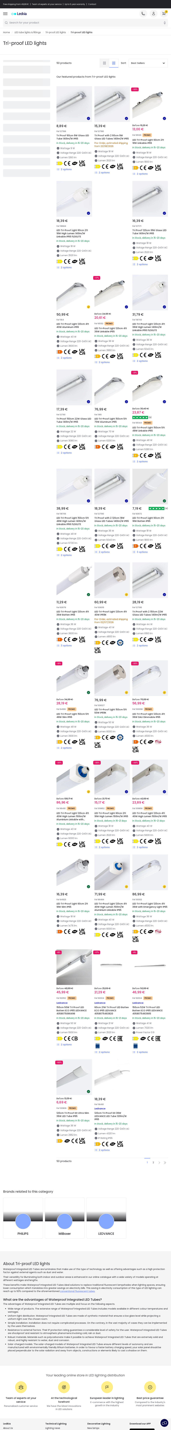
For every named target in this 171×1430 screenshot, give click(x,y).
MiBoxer (65, 1234)
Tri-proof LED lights (55, 32)
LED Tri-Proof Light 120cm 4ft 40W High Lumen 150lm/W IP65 (149, 815)
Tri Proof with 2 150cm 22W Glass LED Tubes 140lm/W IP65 (149, 613)
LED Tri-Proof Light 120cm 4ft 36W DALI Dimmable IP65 (148, 716)
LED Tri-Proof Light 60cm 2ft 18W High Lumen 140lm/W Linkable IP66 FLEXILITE (72, 233)
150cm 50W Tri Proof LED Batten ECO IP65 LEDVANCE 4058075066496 (71, 1010)
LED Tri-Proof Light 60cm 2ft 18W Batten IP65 (148, 520)
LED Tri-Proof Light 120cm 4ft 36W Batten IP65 (72, 613)
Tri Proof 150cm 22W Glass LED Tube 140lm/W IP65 (73, 420)
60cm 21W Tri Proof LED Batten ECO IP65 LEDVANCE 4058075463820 (111, 1010)
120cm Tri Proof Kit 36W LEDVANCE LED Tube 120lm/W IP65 (110, 1116)
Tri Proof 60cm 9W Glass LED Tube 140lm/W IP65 (72, 137)
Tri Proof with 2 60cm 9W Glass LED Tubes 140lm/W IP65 (111, 137)
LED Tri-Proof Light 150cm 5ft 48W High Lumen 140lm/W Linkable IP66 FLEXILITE (72, 521)
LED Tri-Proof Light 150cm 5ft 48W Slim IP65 (72, 716)
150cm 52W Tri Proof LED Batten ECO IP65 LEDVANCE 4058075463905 (147, 1010)
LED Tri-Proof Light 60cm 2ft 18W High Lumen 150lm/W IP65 (111, 815)
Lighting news (52, 1428)
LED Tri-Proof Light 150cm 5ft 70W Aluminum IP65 (110, 420)
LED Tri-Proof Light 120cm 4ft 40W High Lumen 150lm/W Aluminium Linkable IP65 (110, 907)
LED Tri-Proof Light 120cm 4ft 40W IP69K (110, 613)
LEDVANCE (106, 1234)
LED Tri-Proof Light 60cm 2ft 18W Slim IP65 (72, 905)
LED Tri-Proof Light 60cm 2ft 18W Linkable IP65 (148, 141)
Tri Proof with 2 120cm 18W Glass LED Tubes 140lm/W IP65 (111, 520)
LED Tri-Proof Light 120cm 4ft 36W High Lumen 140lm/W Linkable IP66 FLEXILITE (148, 327)
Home (6, 32)
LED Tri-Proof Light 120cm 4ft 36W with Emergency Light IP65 (149, 905)
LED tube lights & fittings (28, 32)
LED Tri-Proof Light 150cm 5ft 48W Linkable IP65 (148, 429)
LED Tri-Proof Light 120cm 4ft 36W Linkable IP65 (110, 330)
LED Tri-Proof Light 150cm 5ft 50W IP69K (110, 711)
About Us (8, 1428)
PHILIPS (23, 1234)
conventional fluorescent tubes (77, 1291)
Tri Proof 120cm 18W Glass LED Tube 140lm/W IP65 (149, 232)
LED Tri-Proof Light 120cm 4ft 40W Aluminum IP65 (72, 326)
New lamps (93, 1428)
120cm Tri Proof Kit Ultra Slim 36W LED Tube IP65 (72, 1115)
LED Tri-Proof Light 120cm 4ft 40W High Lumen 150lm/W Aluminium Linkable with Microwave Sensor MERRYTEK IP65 (72, 820)
